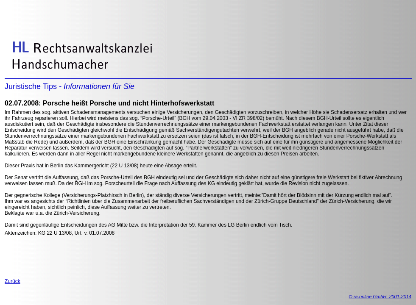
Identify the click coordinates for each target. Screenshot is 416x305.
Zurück (12, 281)
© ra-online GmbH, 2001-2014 (380, 296)
